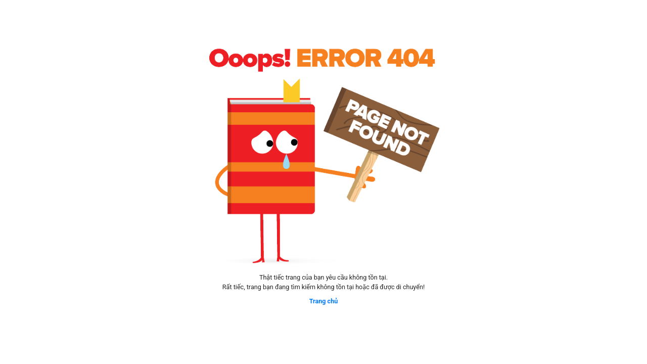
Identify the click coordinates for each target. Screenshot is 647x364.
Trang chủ (323, 301)
